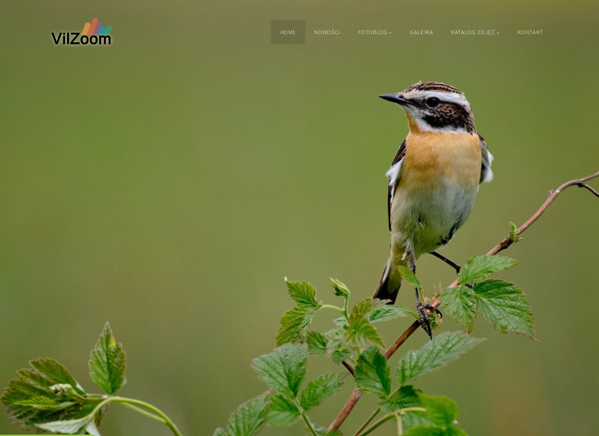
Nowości (327, 32)
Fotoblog (372, 32)
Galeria (421, 32)
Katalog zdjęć (473, 32)
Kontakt (530, 32)
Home (288, 32)
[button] (28, 218)
